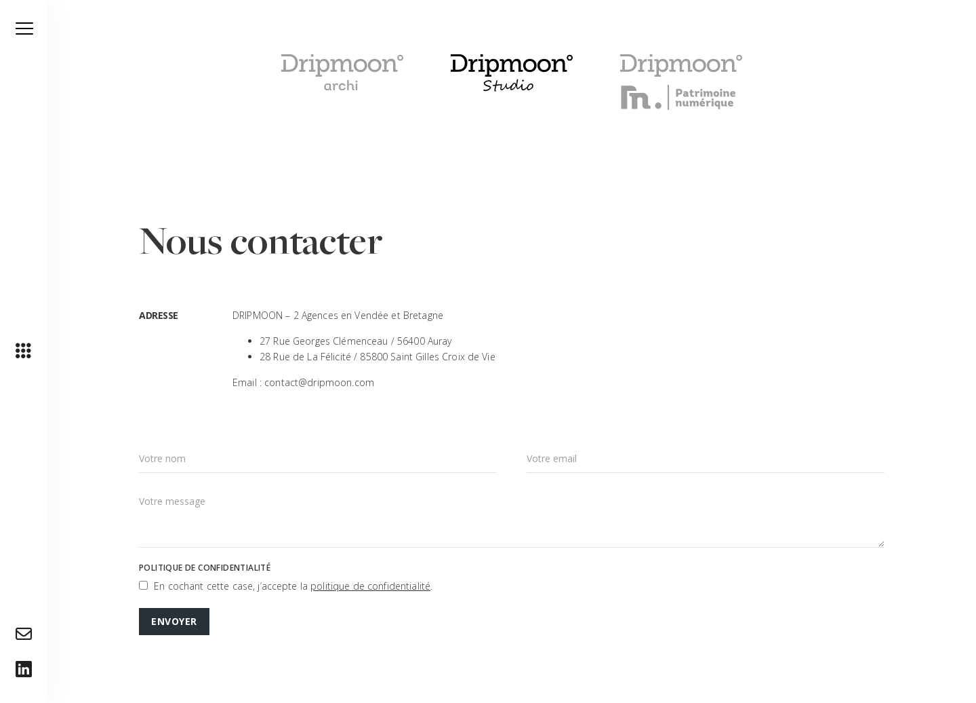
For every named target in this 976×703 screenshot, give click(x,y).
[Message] (511, 517)
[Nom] (318, 459)
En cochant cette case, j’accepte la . (293, 586)
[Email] (705, 459)
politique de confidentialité (370, 586)
